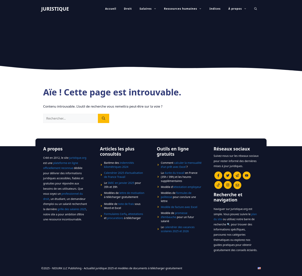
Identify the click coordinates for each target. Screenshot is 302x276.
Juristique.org (77, 158)
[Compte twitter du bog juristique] (228, 175)
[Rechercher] (103, 118)
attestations (135, 214)
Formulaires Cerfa (115, 214)
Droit (128, 8)
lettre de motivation (131, 193)
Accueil (110, 8)
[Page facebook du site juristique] (218, 175)
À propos (239, 9)
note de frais (126, 204)
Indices (215, 8)
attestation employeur (187, 187)
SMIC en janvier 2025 (121, 183)
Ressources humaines (185, 9)
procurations (115, 218)
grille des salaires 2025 (72, 209)
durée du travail (174, 173)
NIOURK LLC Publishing (66, 268)
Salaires (149, 9)
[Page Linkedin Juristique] (237, 175)
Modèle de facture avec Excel (179, 207)
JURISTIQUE (55, 8)
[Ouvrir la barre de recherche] (255, 9)
